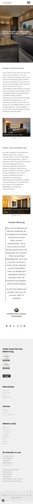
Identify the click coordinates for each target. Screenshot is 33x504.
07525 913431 (8, 465)
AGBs (4, 395)
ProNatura (6, 412)
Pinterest (5, 443)
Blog (13, 36)
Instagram (6, 436)
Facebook (5, 434)
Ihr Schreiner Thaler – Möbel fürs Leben (18, 495)
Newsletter (6, 427)
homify (5, 441)
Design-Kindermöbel (9, 414)
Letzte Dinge (6, 432)
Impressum (6, 390)
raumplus (5, 410)
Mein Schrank (6, 429)
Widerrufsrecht (7, 397)
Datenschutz (6, 392)
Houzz (4, 439)
